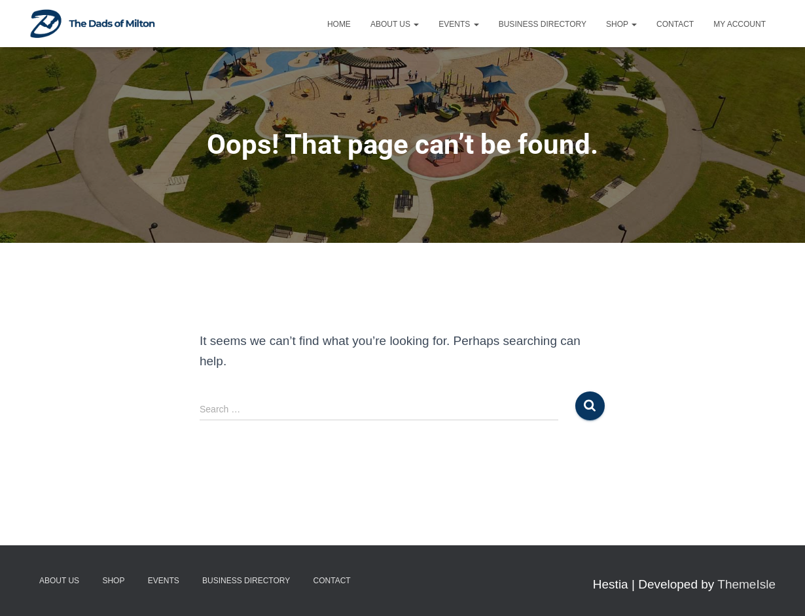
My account (739, 24)
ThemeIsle (746, 584)
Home (339, 24)
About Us (394, 24)
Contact (675, 24)
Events (458, 24)
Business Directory (542, 24)
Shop (621, 24)
